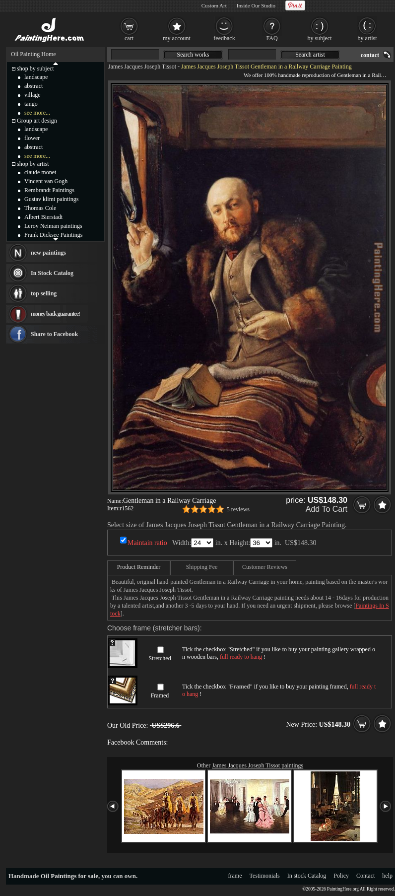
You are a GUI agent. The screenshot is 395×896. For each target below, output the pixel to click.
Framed (160, 695)
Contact (365, 875)
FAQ (271, 38)
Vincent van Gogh (45, 181)
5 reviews (238, 509)
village (32, 94)
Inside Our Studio (256, 5)
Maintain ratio (147, 543)
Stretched (159, 658)
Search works (193, 54)
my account (177, 38)
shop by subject (35, 68)
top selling (44, 293)
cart (129, 38)
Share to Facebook (54, 334)
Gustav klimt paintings (51, 199)
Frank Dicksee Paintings (53, 234)
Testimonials (265, 875)
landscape (36, 76)
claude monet (40, 172)
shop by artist (33, 163)
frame (235, 875)
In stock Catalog (307, 875)
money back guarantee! (55, 313)
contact (370, 55)
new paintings (48, 252)
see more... (37, 112)
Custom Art (214, 5)
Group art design (37, 120)
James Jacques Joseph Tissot (142, 66)
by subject (320, 38)
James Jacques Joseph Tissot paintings (257, 765)
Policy (341, 875)
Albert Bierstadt (43, 216)
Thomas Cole (40, 208)
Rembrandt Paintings (49, 190)
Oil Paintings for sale (69, 876)
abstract (33, 85)
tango (31, 103)
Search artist (310, 54)
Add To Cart (326, 509)
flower (32, 138)
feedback (224, 38)
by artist (367, 38)
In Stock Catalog (52, 273)
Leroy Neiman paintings (53, 225)
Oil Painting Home (33, 54)
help (387, 875)
